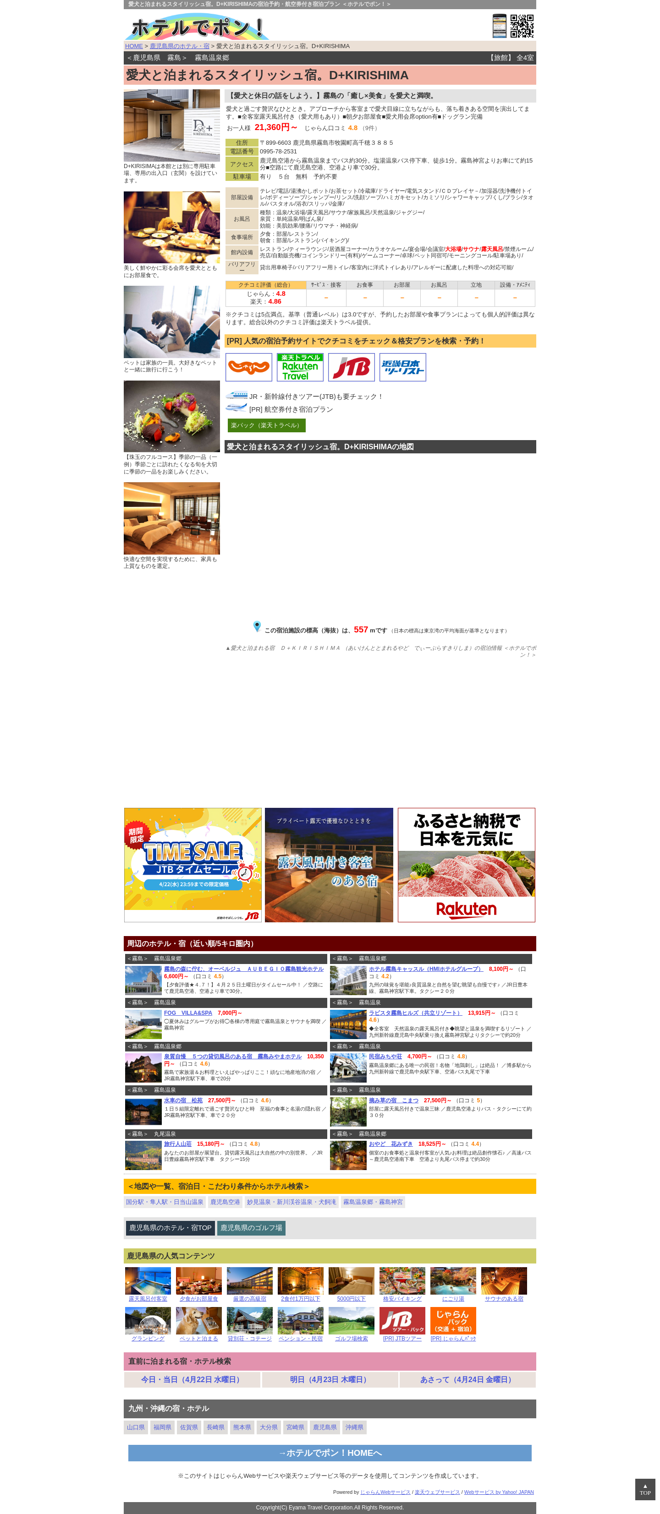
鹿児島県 (325, 1427)
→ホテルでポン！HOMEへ (330, 1453)
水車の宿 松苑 (183, 1100)
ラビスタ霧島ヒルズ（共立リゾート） (415, 1013)
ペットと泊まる (199, 1336)
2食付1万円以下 (301, 1296)
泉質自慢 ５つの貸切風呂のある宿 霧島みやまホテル (233, 1056)
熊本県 (242, 1427)
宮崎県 (295, 1427)
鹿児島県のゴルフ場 (251, 1227)
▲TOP (645, 1489)
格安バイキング (402, 1296)
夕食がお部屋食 (199, 1296)
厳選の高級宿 (250, 1296)
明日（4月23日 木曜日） (330, 1379)
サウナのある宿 (504, 1296)
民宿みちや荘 (385, 1056)
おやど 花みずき (391, 1144)
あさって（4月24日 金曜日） (467, 1379)
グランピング (148, 1336)
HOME (134, 46)
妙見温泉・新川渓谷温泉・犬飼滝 (291, 1201)
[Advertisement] (330, 734)
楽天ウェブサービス (437, 1492)
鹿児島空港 (225, 1201)
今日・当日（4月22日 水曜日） (192, 1379)
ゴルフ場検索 (351, 1336)
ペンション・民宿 (301, 1336)
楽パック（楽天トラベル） (266, 425)
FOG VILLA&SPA (188, 1013)
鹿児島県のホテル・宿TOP (170, 1227)
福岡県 (162, 1427)
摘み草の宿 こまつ (393, 1100)
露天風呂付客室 (148, 1296)
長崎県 (216, 1427)
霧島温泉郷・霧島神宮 (373, 1201)
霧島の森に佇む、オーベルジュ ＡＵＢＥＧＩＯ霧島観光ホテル (244, 969)
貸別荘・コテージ (250, 1336)
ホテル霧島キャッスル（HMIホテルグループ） (426, 969)
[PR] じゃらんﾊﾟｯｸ (453, 1336)
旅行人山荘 (178, 1144)
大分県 (269, 1427)
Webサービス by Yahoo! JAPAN (499, 1492)
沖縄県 (354, 1427)
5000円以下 (351, 1296)
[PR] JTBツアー (402, 1336)
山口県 (136, 1427)
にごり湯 (453, 1296)
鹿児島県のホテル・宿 (179, 46)
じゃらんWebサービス (385, 1492)
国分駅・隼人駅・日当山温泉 (165, 1201)
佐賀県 (189, 1427)
